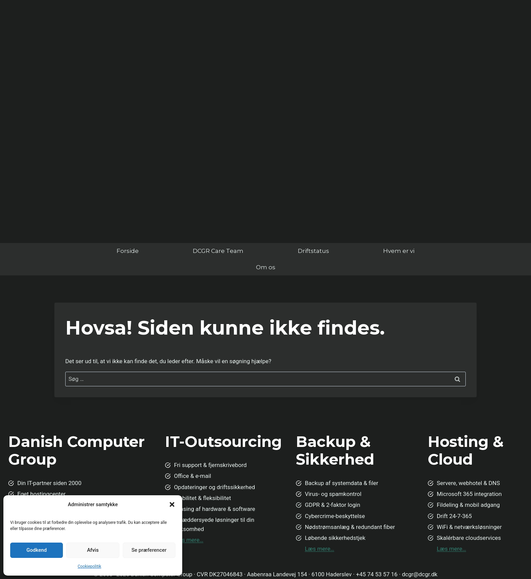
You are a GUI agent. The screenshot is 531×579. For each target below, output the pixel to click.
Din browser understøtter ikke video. (265, 116)
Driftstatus (313, 250)
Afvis (93, 550)
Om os (265, 267)
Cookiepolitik (89, 566)
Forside (128, 250)
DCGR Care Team (218, 250)
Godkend (37, 550)
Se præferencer (149, 550)
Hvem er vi (398, 250)
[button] (172, 504)
